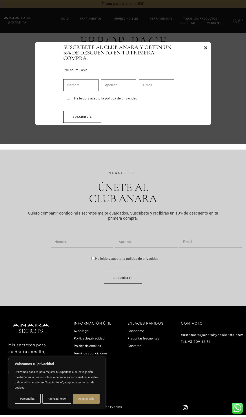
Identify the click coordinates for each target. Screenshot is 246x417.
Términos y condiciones (91, 353)
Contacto (134, 346)
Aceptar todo (86, 399)
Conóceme (136, 331)
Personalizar (27, 399)
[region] (57, 382)
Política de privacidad (89, 338)
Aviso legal (81, 331)
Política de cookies (87, 346)
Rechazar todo (57, 399)
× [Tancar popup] (205, 47)
